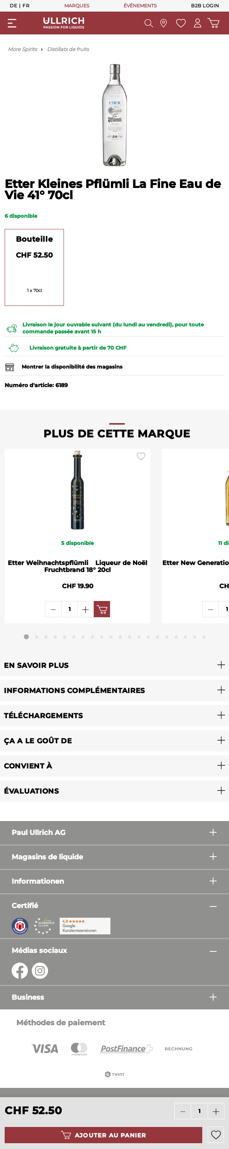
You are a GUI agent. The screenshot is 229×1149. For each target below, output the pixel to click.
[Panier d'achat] (213, 23)
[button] (114, 665)
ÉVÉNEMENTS (140, 6)
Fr (25, 5)
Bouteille (34, 239)
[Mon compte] (197, 23)
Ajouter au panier (103, 1135)
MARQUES (76, 6)
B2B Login (205, 6)
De (13, 5)
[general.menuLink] (12, 23)
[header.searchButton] (149, 23)
